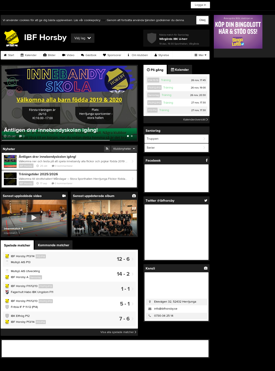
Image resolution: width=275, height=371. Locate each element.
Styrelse (162, 55)
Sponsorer (112, 55)
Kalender (29, 55)
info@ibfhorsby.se (165, 309)
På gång (155, 70)
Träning (166, 80)
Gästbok (88, 55)
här (103, 20)
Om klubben (138, 55)
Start (9, 55)
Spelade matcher (17, 245)
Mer (200, 55)
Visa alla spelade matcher (118, 332)
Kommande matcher (53, 245)
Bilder (49, 55)
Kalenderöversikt (195, 120)
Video (68, 55)
